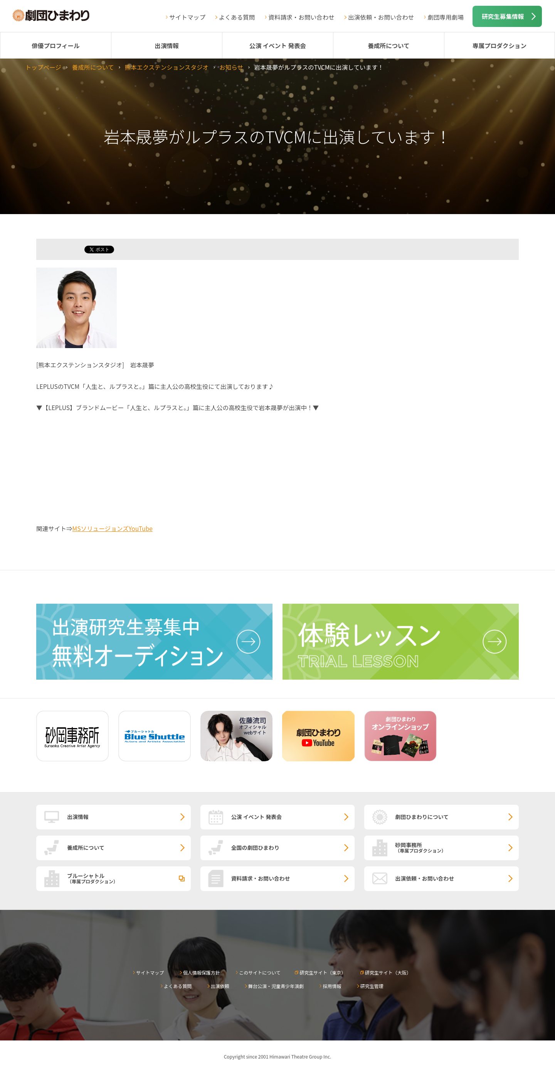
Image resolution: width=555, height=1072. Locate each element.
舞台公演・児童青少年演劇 (276, 986)
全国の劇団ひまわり (255, 847)
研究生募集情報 (503, 16)
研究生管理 (371, 986)
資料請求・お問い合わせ (301, 17)
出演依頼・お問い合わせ (381, 17)
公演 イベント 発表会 (277, 45)
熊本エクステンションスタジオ (167, 67)
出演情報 (166, 45)
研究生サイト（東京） (322, 972)
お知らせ (231, 67)
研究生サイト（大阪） (388, 972)
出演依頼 (220, 986)
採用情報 (332, 986)
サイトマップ (187, 17)
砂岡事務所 (457, 847)
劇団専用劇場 (445, 17)
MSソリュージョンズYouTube (112, 528)
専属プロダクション (499, 45)
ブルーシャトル (129, 878)
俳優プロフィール (55, 45)
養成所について (389, 45)
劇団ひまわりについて (422, 817)
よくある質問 (237, 17)
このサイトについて (260, 972)
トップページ (43, 67)
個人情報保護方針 (201, 972)
